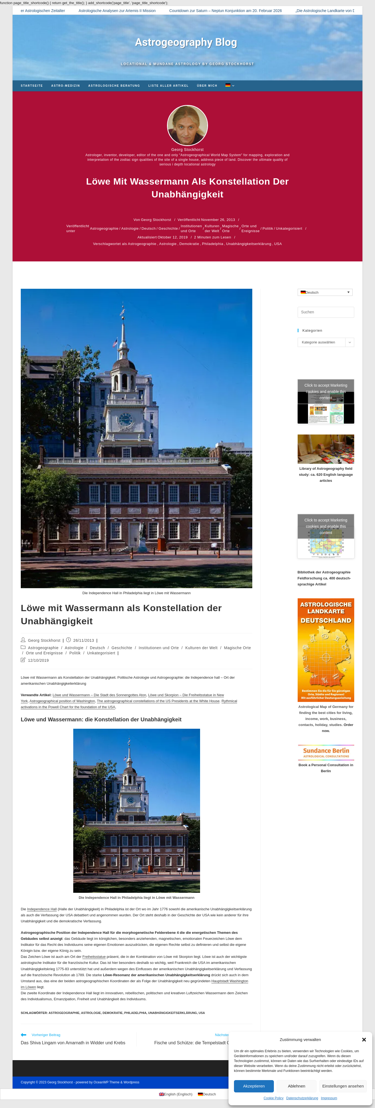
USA (278, 244)
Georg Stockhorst (44, 640)
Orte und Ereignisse (250, 228)
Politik (267, 228)
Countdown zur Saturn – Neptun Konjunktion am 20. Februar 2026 (232, 10)
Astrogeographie (104, 228)
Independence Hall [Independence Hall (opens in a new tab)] (42, 909)
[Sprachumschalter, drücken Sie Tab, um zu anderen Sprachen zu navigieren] (325, 292)
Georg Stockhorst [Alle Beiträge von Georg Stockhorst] (187, 149)
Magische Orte (230, 228)
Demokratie (189, 244)
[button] (364, 1039)
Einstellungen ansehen (343, 1086)
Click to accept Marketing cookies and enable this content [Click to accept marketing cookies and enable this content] (325, 391)
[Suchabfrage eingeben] (326, 312)
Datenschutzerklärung (302, 1098)
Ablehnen (296, 1086)
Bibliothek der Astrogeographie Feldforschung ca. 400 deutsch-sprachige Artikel (324, 578)
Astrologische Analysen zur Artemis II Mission (123, 10)
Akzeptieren (254, 1086)
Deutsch (149, 228)
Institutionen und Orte (191, 228)
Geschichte (168, 228)
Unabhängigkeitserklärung (248, 244)
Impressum (329, 1098)
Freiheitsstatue (94, 957)
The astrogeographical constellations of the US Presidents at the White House (158, 701)
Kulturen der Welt (212, 228)
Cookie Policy (274, 1098)
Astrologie (130, 228)
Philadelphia (212, 244)
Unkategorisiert (289, 228)
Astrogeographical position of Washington (62, 701)
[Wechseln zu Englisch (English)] (175, 1094)
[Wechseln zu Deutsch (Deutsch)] (207, 1094)
